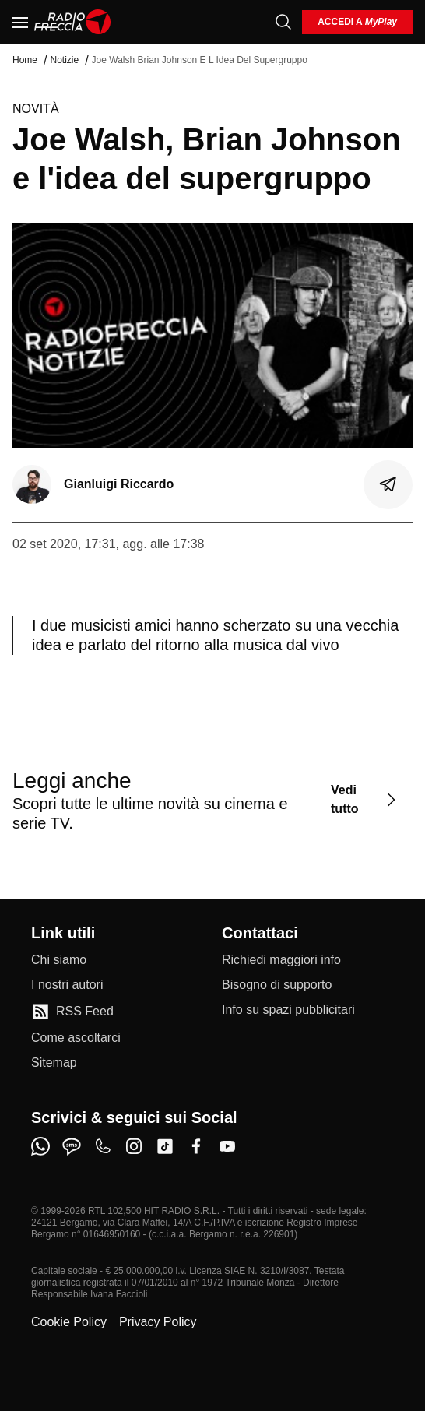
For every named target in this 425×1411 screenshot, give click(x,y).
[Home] (72, 21)
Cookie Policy (69, 1321)
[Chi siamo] (58, 960)
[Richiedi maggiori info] (281, 960)
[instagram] (134, 1146)
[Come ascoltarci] (76, 1038)
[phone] (102, 1146)
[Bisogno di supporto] (277, 985)
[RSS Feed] (72, 1011)
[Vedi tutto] (365, 800)
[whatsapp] (40, 1146)
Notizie (64, 60)
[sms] (71, 1146)
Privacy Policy (158, 1321)
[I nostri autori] (67, 985)
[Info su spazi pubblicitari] (288, 1010)
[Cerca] (283, 21)
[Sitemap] (54, 1063)
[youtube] (227, 1146)
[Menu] (20, 21)
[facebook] (196, 1146)
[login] (357, 22)
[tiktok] (165, 1146)
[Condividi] (388, 484)
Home (24, 60)
